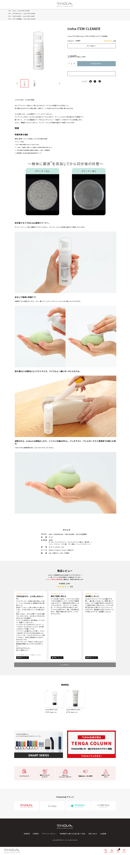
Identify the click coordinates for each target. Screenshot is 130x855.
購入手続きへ (97, 64)
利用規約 (36, 834)
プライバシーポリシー (49, 834)
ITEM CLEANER (17, 16)
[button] (24, 83)
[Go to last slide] (17, 83)
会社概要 (103, 834)
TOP (9, 10)
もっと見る (64, 665)
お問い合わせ (92, 834)
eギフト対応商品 (17, 19)
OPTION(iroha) (17, 13)
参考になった (23, 658)
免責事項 (27, 834)
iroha (14, 10)
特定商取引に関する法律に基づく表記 (72, 834)
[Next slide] (59, 83)
